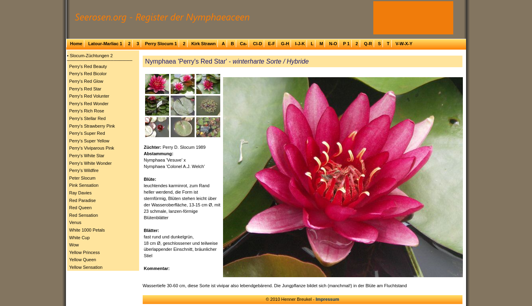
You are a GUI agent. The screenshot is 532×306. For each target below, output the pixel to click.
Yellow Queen (82, 259)
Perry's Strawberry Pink (92, 126)
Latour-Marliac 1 (105, 43)
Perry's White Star (86, 155)
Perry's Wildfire (84, 170)
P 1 (346, 43)
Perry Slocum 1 (161, 43)
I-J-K (300, 43)
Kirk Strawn (203, 43)
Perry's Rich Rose (86, 110)
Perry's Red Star (85, 88)
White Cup (79, 237)
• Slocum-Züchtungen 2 (90, 55)
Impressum (327, 299)
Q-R (368, 43)
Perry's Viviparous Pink (91, 148)
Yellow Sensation (85, 267)
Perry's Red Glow (86, 81)
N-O (333, 43)
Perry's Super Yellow (89, 140)
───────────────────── (100, 60)
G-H (285, 43)
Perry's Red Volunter (89, 96)
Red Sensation (83, 215)
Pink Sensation (83, 185)
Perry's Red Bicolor (88, 73)
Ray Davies (80, 192)
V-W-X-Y (403, 43)
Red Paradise (82, 200)
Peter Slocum (82, 178)
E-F (271, 43)
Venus (75, 222)
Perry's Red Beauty (88, 66)
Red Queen (80, 207)
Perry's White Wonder (90, 163)
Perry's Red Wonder (89, 103)
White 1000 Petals (87, 230)
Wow (74, 244)
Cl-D (257, 43)
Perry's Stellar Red (87, 118)
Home (76, 43)
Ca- (243, 43)
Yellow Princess (84, 252)
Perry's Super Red (87, 133)
